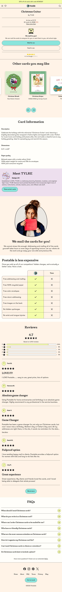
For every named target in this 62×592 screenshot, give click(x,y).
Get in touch (31, 580)
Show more (31, 491)
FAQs (46, 559)
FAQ (27, 574)
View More (5, 432)
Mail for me (31, 43)
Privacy (40, 574)
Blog (46, 574)
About (22, 574)
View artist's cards (10, 189)
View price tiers (31, 24)
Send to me (31, 48)
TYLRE (32, 15)
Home (16, 574)
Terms (34, 574)
